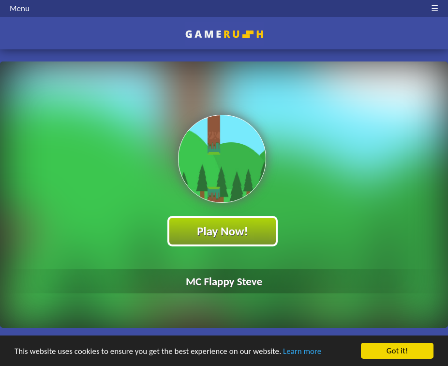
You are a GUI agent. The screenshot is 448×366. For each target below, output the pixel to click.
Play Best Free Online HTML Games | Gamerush (224, 34)
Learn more (302, 351)
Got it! (397, 351)
